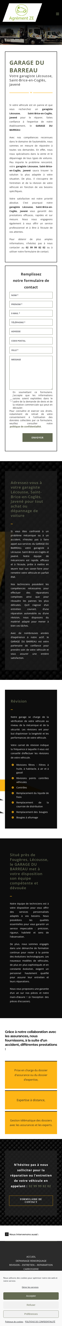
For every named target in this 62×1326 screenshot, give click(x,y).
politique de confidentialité (25, 426)
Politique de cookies (14, 1321)
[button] (31, 1234)
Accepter (31, 1295)
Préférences (31, 1314)
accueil (31, 1256)
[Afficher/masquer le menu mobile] (58, 14)
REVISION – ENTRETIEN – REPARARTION (31, 1264)
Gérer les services (30, 1287)
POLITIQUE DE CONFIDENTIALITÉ (40, 1321)
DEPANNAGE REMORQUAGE (31, 1260)
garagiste (21, 166)
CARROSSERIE (31, 1269)
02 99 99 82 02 (40, 1186)
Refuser (31, 1304)
